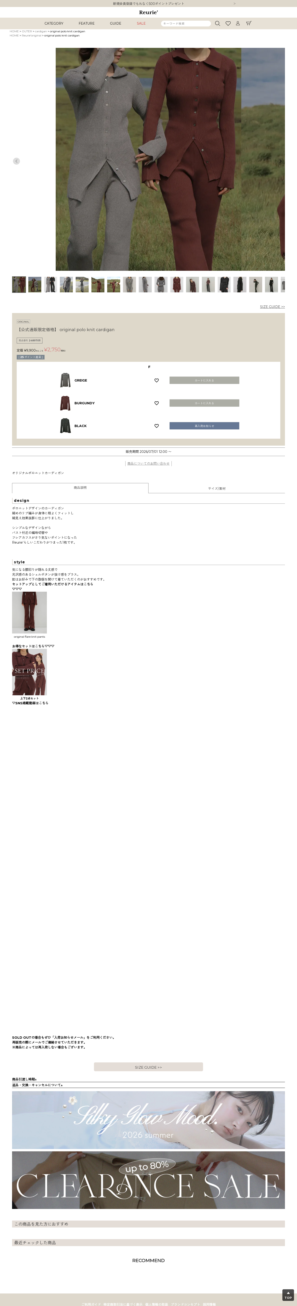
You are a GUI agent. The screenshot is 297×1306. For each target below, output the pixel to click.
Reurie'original (31, 35)
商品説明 (80, 488)
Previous (16, 161)
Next (234, 4)
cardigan (41, 31)
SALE (141, 23)
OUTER (27, 31)
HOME (14, 31)
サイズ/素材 (217, 488)
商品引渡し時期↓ (24, 1079)
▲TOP (288, 1295)
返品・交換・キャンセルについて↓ (37, 1085)
